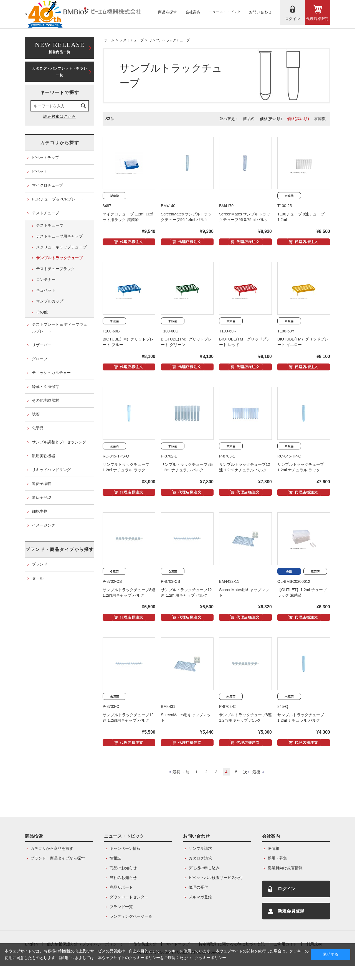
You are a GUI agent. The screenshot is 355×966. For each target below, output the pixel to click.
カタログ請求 (200, 858)
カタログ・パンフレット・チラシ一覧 (59, 72)
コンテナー (45, 279)
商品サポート (121, 887)
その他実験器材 (45, 400)
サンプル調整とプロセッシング (59, 442)
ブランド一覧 (121, 906)
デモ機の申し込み (204, 868)
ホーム (109, 40)
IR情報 (273, 848)
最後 (256, 772)
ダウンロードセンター (129, 897)
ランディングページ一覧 (131, 916)
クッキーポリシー (210, 957)
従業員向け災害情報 (285, 868)
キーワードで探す (59, 92)
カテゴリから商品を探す (52, 848)
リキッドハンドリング (51, 469)
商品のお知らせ (123, 868)
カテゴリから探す (59, 142)
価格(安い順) (271, 118)
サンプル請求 (200, 848)
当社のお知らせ (123, 877)
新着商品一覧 (59, 47)
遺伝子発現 (41, 497)
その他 (42, 312)
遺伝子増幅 (41, 483)
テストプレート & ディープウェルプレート (59, 327)
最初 (176, 772)
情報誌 (115, 858)
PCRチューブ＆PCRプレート (57, 199)
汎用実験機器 (43, 456)
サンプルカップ (49, 301)
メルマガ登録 (200, 897)
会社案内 (271, 836)
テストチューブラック (55, 268)
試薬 (36, 414)
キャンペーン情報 (125, 848)
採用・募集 (277, 858)
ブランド (39, 564)
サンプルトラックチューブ (169, 40)
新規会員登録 (291, 911)
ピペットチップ (45, 157)
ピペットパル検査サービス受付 (216, 877)
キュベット (45, 290)
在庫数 (320, 118)
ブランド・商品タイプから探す (60, 549)
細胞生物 (39, 511)
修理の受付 (198, 887)
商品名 (249, 118)
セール (38, 578)
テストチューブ (132, 40)
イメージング (43, 525)
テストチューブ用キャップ (59, 236)
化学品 (38, 428)
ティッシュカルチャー (51, 372)
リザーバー (41, 345)
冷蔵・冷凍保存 (45, 386)
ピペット (39, 171)
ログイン (286, 888)
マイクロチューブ (47, 185)
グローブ (39, 359)
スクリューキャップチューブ (61, 247)
